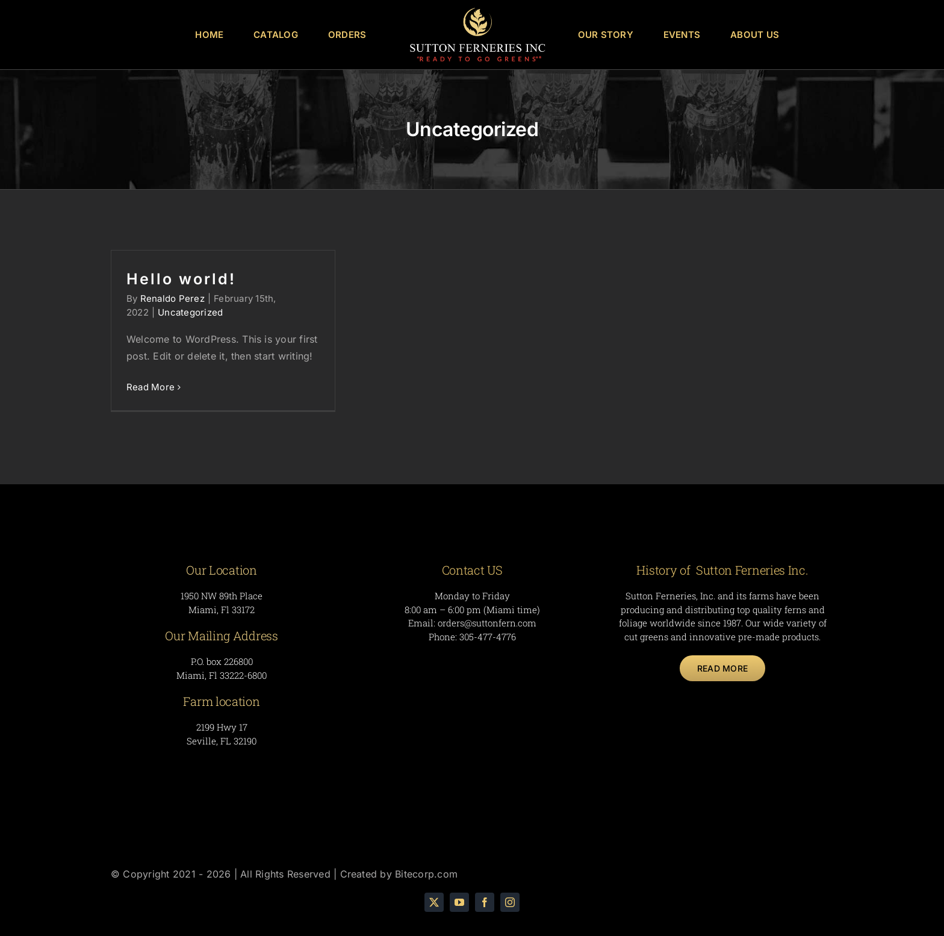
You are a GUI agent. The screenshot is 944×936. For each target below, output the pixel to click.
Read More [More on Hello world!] (150, 387)
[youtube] (459, 902)
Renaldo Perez (172, 298)
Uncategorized (190, 312)
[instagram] (510, 902)
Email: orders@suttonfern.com (472, 623)
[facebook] (484, 902)
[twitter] (434, 902)
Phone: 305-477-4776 (472, 637)
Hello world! (181, 279)
